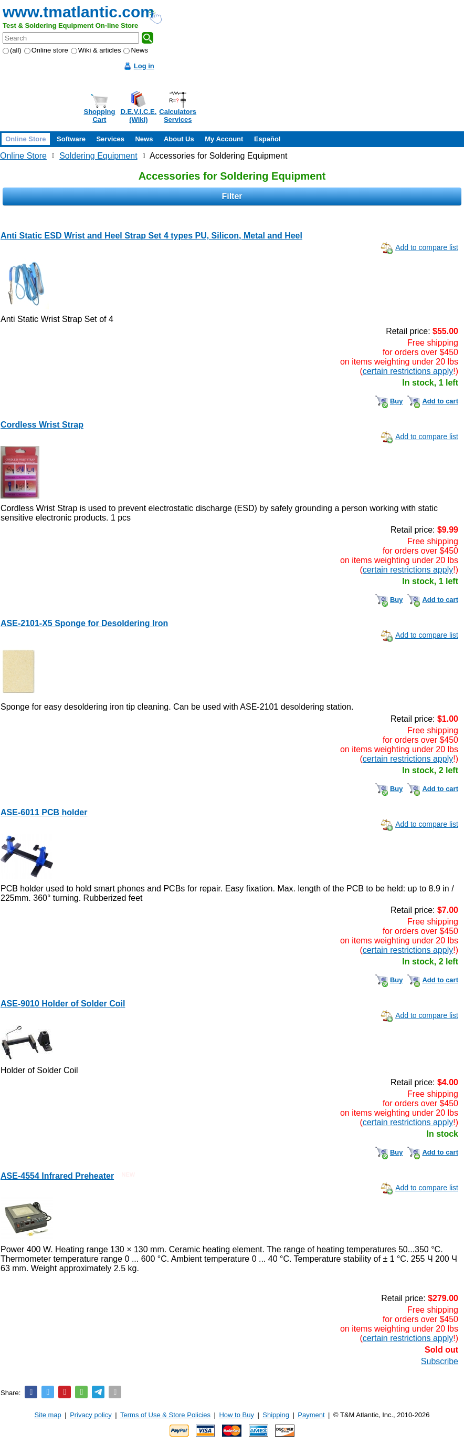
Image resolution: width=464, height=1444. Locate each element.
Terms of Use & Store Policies (165, 1415)
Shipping (275, 1415)
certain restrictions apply (408, 371)
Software (71, 139)
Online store (46, 50)
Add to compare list (426, 247)
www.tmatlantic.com (78, 11)
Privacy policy (90, 1415)
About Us (179, 139)
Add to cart (440, 401)
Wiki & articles (96, 50)
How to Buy (236, 1415)
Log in (144, 66)
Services (110, 139)
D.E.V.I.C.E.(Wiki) (138, 115)
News (135, 50)
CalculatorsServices (177, 115)
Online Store (25, 139)
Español (267, 139)
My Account (224, 139)
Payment (311, 1415)
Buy (396, 401)
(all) (12, 50)
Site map (48, 1415)
